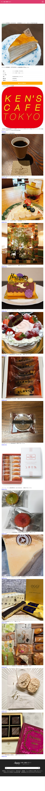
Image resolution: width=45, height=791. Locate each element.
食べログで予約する (22, 83)
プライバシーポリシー (11, 770)
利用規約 (23, 770)
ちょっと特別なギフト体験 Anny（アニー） (34, 770)
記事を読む (4, 131)
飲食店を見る (4, 177)
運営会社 (4, 770)
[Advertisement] (22, 12)
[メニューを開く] (42, 2)
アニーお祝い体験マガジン (6, 1)
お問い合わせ (18, 770)
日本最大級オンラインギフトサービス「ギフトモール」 (31, 772)
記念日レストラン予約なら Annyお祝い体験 (12, 772)
